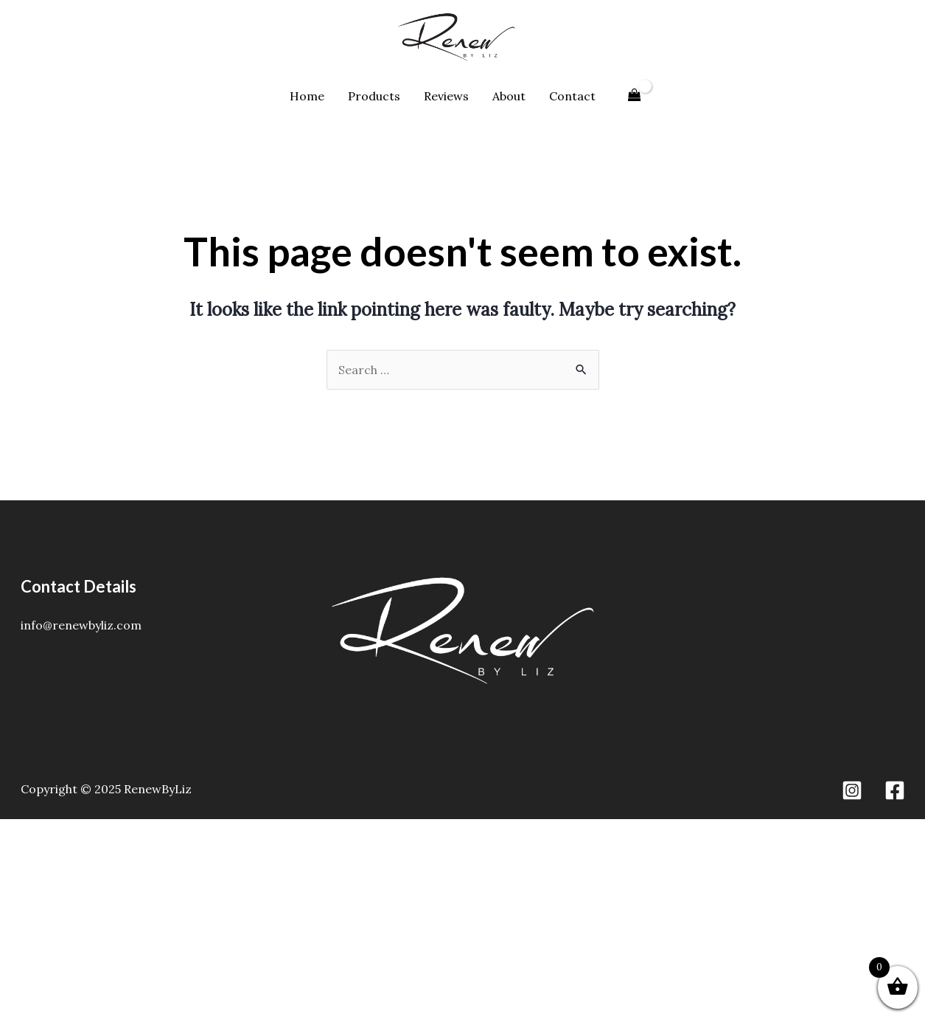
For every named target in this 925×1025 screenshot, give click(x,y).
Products (374, 96)
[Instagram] (852, 790)
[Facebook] (894, 790)
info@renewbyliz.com (81, 625)
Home (307, 96)
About (509, 96)
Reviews (446, 96)
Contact (572, 96)
